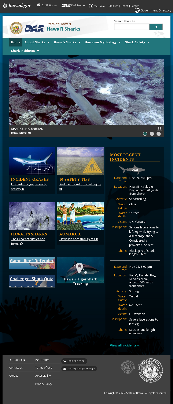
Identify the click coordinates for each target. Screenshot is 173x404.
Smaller (113, 6)
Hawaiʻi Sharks (63, 29)
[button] (159, 128)
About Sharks (35, 42)
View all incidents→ (125, 345)
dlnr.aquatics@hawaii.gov (81, 368)
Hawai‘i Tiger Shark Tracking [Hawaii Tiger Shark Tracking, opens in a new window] (80, 273)
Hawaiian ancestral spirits (78, 239)
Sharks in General (27, 130)
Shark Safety (135, 42)
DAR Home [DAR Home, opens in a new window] (78, 5)
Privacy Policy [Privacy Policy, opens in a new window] (43, 384)
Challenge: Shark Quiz (31, 278)
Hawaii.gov (16, 6)
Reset (124, 6)
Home (15, 42)
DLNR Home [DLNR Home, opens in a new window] (49, 5)
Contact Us (16, 367)
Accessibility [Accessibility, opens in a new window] (43, 375)
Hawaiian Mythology (101, 42)
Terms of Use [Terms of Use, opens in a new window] (43, 367)
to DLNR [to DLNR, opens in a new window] (128, 367)
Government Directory (156, 10)
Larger (135, 6)
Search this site (124, 21)
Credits (13, 375)
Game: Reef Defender (32, 260)
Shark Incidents (23, 51)
